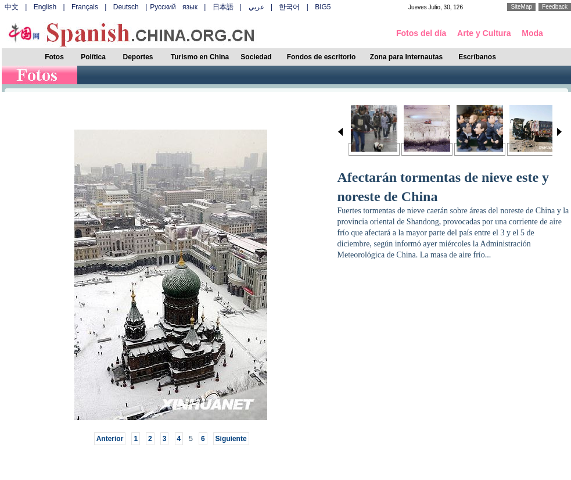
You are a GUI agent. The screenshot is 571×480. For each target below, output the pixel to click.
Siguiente (231, 439)
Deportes (138, 57)
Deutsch (126, 7)
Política (93, 57)
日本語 (223, 7)
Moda (532, 33)
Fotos (54, 57)
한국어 (289, 7)
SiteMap (521, 6)
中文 (12, 7)
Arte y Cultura (484, 33)
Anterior (110, 439)
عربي (256, 7)
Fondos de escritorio (321, 57)
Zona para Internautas (406, 57)
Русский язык (173, 7)
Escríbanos (477, 57)
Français (84, 7)
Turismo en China (200, 57)
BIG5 (323, 7)
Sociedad (255, 57)
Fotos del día (421, 33)
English (45, 7)
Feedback (555, 6)
